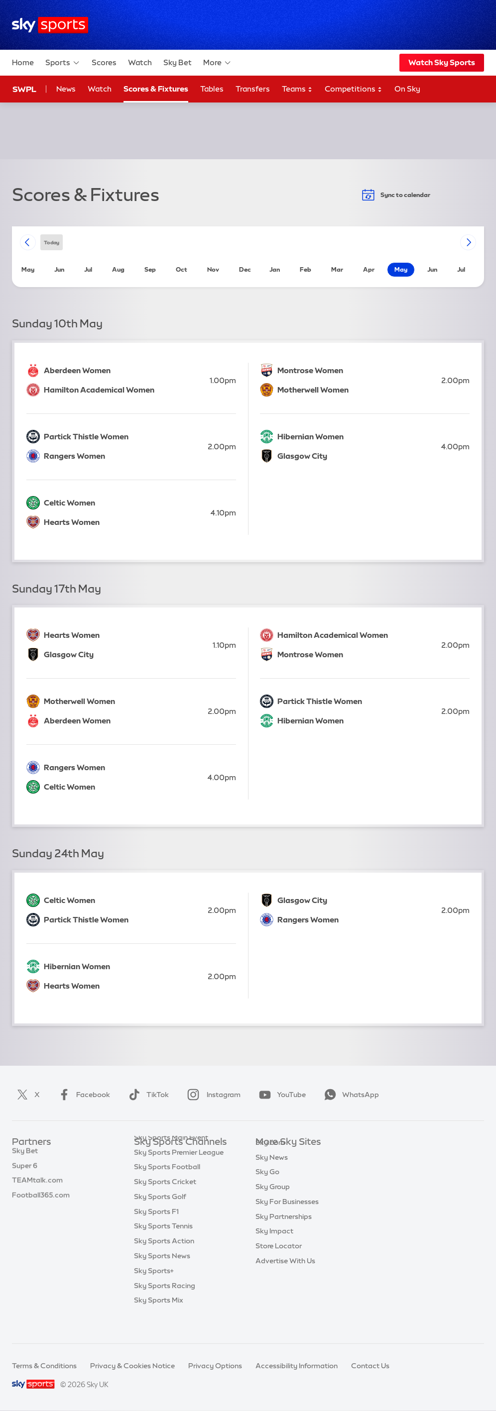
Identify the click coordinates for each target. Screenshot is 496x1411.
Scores (104, 62)
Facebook (82, 1094)
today (51, 242)
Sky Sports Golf (160, 1216)
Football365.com (41, 1201)
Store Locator (278, 1260)
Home (23, 62)
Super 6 (24, 1172)
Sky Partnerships (283, 1231)
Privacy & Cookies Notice (132, 1365)
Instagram (212, 1094)
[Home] (50, 25)
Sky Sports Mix (158, 1319)
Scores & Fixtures (156, 89)
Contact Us (370, 1365)
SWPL (24, 89)
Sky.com (270, 1157)
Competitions (353, 89)
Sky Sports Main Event (171, 1157)
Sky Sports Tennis (163, 1245)
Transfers (253, 89)
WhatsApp (349, 1094)
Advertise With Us (285, 1275)
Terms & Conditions (44, 1365)
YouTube (280, 1094)
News (66, 89)
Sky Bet (177, 62)
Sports (62, 63)
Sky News (271, 1172)
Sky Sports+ (154, 1290)
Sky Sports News (162, 1275)
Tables (212, 89)
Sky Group (272, 1201)
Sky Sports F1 (156, 1231)
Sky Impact (274, 1245)
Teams (297, 89)
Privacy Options (215, 1365)
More (217, 63)
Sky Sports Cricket (165, 1201)
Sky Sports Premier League (179, 1172)
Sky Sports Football (167, 1186)
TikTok (146, 1094)
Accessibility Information (296, 1365)
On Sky (407, 89)
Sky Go (267, 1186)
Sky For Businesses (287, 1216)
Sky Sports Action (164, 1260)
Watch (140, 62)
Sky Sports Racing (164, 1305)
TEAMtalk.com (37, 1186)
